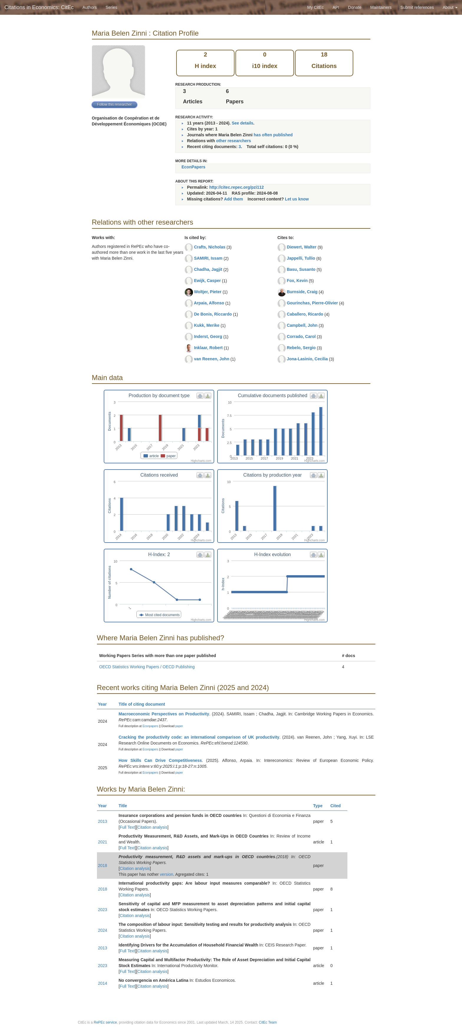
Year (105, 704)
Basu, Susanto (301, 269)
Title (125, 805)
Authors (89, 7)
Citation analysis (152, 827)
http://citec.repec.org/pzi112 (236, 187)
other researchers (233, 140)
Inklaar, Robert (208, 347)
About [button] (450, 7)
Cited (338, 805)
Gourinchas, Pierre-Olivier (312, 303)
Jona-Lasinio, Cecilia (307, 359)
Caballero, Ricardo (305, 314)
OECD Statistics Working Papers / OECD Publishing (147, 666)
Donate (354, 7)
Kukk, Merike (206, 325)
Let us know (297, 199)
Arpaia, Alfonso (209, 303)
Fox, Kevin (297, 280)
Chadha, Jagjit (208, 269)
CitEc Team (268, 1022)
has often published (273, 134)
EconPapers (193, 167)
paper (179, 726)
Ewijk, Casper (207, 280)
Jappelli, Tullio (301, 258)
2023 (102, 909)
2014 (102, 983)
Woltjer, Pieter (207, 291)
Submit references (417, 7)
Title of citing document (144, 704)
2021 (102, 842)
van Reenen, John (211, 359)
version (166, 874)
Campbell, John (302, 325)
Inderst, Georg (208, 336)
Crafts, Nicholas (209, 247)
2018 (102, 865)
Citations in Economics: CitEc (39, 7)
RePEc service (105, 1022)
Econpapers (150, 726)
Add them (233, 199)
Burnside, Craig (302, 291)
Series (111, 7)
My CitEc (315, 7)
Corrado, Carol (301, 336)
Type (320, 805)
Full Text (127, 827)
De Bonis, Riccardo (213, 314)
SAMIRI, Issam (208, 258)
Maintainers (381, 7)
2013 (102, 821)
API (336, 7)
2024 (102, 930)
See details (242, 123)
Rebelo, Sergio (301, 347)
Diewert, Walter (301, 247)
